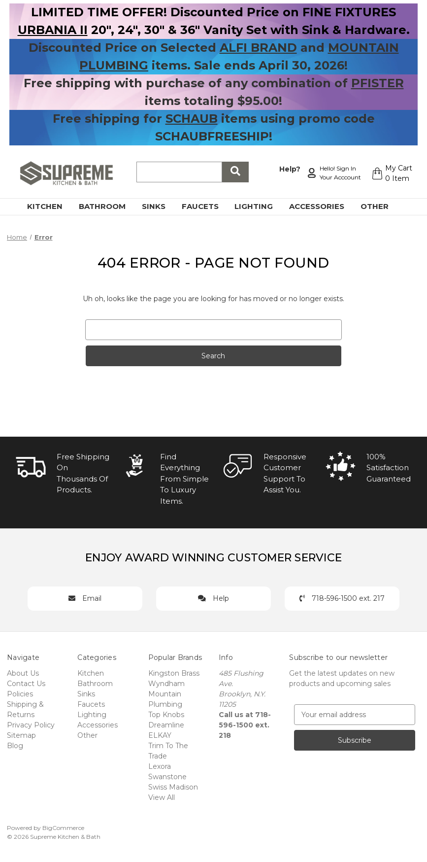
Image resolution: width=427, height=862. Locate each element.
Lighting (259, 206)
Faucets (206, 206)
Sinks (159, 206)
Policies (20, 694)
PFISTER (377, 83)
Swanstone (167, 776)
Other (380, 206)
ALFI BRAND (258, 47)
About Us (23, 673)
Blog (15, 745)
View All (161, 797)
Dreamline (166, 725)
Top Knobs (166, 714)
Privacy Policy (31, 725)
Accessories (322, 206)
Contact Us (26, 683)
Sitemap (21, 735)
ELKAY (159, 735)
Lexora (159, 766)
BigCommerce (63, 827)
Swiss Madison (173, 787)
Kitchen (50, 206)
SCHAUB (191, 118)
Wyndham (166, 683)
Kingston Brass (173, 673)
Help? (288, 168)
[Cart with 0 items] (391, 173)
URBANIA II (53, 30)
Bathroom (108, 206)
